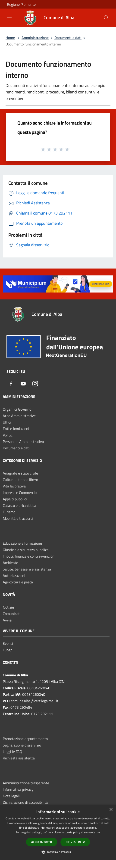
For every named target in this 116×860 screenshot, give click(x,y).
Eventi (8, 643)
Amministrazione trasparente (26, 783)
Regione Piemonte (21, 4)
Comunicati (12, 613)
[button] (58, 852)
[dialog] (58, 832)
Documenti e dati (68, 37)
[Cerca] (106, 18)
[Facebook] (11, 384)
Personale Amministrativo (23, 441)
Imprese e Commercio (20, 492)
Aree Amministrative (19, 415)
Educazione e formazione (22, 543)
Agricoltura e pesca (18, 582)
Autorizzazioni (14, 575)
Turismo (9, 512)
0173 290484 (21, 707)
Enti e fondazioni (16, 428)
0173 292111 (42, 714)
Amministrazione (35, 37)
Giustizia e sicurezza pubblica (26, 549)
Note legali (11, 796)
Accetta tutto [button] (41, 842)
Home (10, 37)
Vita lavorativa (14, 486)
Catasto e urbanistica (19, 505)
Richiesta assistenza (19, 758)
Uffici (7, 422)
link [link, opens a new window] (98, 832)
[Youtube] (23, 384)
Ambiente (10, 562)
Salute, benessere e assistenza (27, 569)
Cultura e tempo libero (20, 479)
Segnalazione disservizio (22, 745)
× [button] (111, 810)
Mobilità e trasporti (18, 518)
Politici (8, 435)
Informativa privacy (18, 789)
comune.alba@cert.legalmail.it (34, 701)
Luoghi (8, 650)
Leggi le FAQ (12, 751)
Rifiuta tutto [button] (75, 841)
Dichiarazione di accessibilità (25, 802)
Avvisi (7, 620)
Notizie (8, 607)
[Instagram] (35, 384)
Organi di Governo (17, 409)
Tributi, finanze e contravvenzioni (29, 556)
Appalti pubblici (15, 499)
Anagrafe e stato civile (20, 473)
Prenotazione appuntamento (25, 738)
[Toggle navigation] (9, 17)
